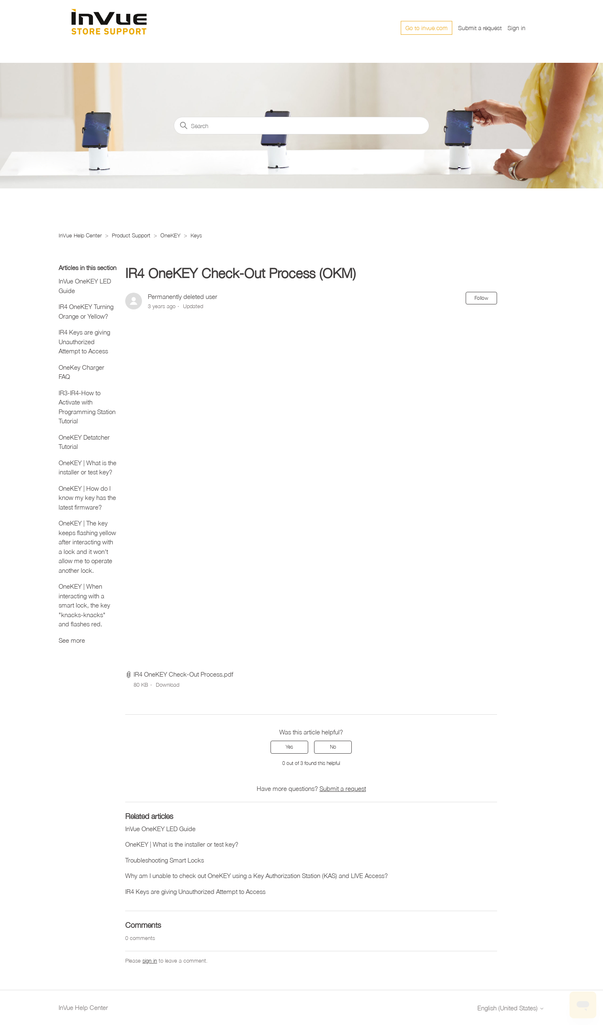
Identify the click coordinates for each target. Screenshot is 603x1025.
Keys (196, 235)
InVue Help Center (80, 235)
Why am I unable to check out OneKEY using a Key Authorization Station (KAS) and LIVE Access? (256, 875)
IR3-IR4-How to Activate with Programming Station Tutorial (87, 407)
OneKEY (170, 235)
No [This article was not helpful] (333, 747)
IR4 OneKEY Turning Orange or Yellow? (86, 311)
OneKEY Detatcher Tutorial (84, 442)
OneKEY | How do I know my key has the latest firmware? (87, 497)
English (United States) (510, 1008)
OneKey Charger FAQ (81, 372)
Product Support (131, 235)
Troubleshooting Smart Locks (164, 860)
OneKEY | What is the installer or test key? (87, 467)
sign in (149, 960)
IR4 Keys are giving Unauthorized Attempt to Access (84, 341)
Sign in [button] (517, 27)
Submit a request (480, 27)
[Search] (301, 125)
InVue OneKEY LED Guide (85, 285)
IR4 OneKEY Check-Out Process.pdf (183, 674)
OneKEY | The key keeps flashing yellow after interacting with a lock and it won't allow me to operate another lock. (87, 546)
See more (72, 640)
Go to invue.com (426, 27)
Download (167, 684)
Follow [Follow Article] (481, 298)
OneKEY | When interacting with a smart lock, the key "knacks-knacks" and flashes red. (84, 605)
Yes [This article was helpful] (289, 747)
